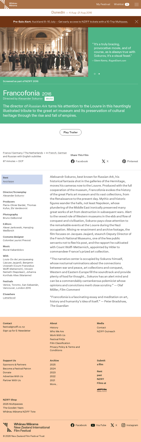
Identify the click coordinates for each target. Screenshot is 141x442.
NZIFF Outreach (106, 331)
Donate (7, 372)
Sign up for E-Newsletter (16, 330)
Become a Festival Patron (17, 368)
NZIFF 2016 (31, 81)
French (53, 152)
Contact (7, 323)
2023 (53, 372)
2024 (53, 368)
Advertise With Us (13, 376)
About (53, 323)
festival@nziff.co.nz (14, 326)
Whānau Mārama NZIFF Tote (19, 411)
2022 (52, 376)
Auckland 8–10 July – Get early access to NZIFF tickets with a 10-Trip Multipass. (70, 21)
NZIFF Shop (10, 399)
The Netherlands (33, 152)
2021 (52, 380)
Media (100, 323)
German (62, 152)
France (7, 152)
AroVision (8, 181)
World (49, 98)
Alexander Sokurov (30, 98)
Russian (12, 156)
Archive (54, 360)
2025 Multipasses (13, 404)
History (54, 327)
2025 (53, 364)
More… (53, 384)
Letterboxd (9, 297)
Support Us (9, 360)
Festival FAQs (57, 339)
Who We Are (57, 331)
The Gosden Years (13, 407)
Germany (17, 152)
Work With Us (57, 335)
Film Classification (60, 343)
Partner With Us (12, 380)
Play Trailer (71, 132)
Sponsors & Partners (14, 364)
